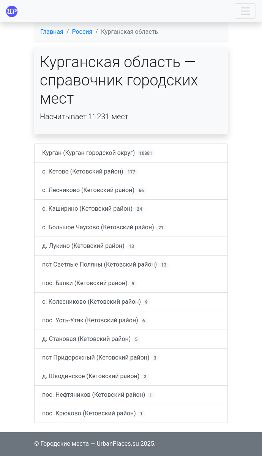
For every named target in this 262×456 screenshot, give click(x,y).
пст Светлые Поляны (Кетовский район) (105, 264)
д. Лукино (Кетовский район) (89, 246)
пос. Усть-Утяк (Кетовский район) (95, 320)
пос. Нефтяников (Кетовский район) (98, 395)
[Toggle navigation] (245, 11)
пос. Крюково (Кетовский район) (93, 413)
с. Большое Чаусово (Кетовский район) (104, 227)
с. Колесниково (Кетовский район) (96, 302)
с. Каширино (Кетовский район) (93, 209)
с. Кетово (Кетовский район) (90, 171)
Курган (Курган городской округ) (98, 153)
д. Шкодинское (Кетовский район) (95, 376)
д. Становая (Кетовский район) (91, 339)
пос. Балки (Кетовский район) (89, 283)
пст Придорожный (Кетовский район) (100, 357)
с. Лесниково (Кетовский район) (94, 190)
